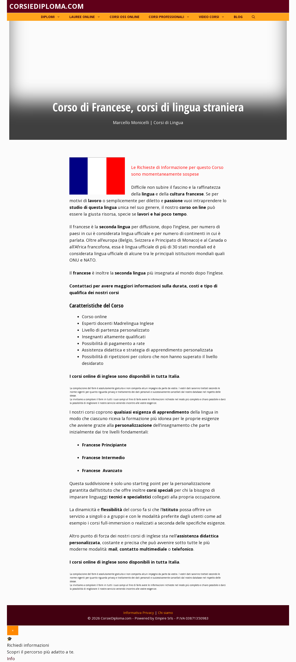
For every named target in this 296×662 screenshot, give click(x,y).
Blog (238, 17)
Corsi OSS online (124, 17)
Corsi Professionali (171, 17)
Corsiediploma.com (46, 6)
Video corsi (214, 17)
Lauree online (87, 17)
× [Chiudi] (13, 630)
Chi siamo (165, 612)
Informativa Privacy (138, 612)
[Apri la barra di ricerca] (253, 17)
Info (11, 658)
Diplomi (53, 17)
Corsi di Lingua (168, 122)
